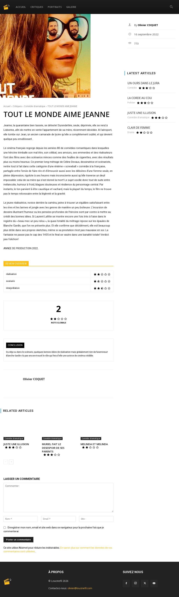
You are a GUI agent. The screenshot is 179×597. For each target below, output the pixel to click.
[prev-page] (5, 462)
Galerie (71, 7)
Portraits (55, 7)
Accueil (21, 7)
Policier (131, 102)
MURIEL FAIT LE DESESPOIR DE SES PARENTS (53, 447)
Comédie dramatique (34, 106)
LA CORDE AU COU (139, 98)
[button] (171, 7)
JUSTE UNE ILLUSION (16, 444)
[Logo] (8, 7)
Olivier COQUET (34, 379)
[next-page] (11, 462)
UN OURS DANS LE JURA (143, 83)
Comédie (132, 88)
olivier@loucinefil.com (80, 588)
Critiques (36, 7)
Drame (131, 132)
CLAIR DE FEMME (138, 128)
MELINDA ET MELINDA (94, 444)
